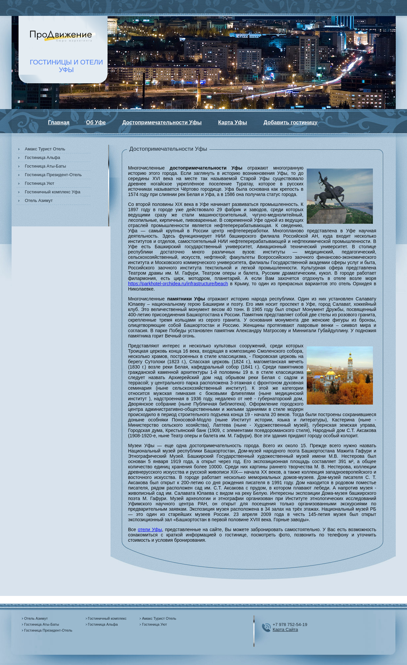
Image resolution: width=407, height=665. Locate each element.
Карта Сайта (285, 629)
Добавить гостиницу (291, 122)
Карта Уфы (232, 122)
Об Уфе (96, 122)
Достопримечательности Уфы (162, 122)
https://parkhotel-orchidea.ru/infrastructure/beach (178, 283)
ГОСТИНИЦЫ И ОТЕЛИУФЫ (66, 66)
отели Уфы (150, 529)
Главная (58, 122)
